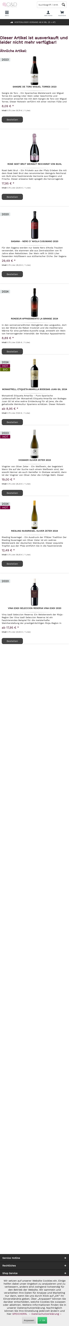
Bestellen (12, 351)
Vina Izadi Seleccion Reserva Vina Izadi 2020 (34, 608)
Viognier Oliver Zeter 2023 (34, 460)
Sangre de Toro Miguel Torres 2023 (34, 87)
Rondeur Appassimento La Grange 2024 (34, 319)
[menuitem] (62, 13)
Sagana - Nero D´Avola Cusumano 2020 (34, 241)
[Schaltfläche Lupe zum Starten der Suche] (63, 4)
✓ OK (42, 1320)
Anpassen (29, 1320)
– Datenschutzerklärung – (45, 1313)
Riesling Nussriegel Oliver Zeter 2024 (34, 531)
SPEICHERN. (20, 1313)
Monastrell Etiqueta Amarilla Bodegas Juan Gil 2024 (34, 389)
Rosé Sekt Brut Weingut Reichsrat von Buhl (34, 164)
